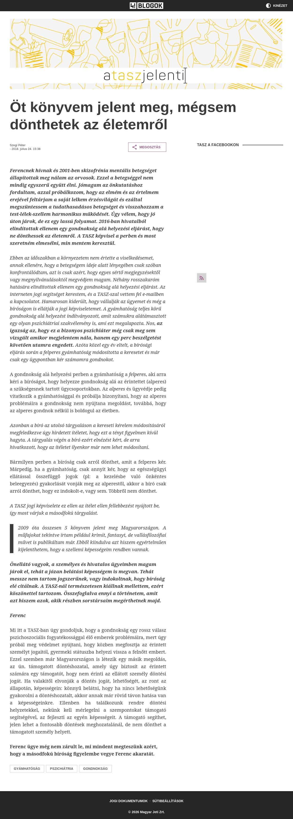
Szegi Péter (17, 145)
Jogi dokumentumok (128, 801)
